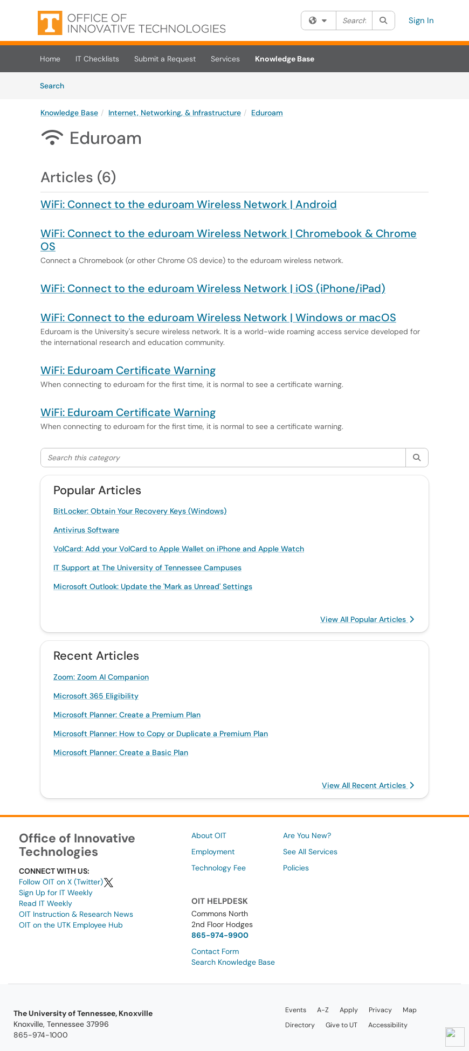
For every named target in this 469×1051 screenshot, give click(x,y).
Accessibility (388, 1025)
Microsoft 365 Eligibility (96, 696)
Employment (213, 851)
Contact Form (215, 951)
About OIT (208, 835)
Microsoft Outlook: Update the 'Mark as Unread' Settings (152, 586)
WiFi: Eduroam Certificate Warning (128, 370)
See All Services (310, 851)
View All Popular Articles (367, 619)
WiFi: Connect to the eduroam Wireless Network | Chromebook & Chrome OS (228, 239)
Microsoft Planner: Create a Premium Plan (127, 715)
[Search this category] (223, 457)
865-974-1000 (40, 1035)
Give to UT (341, 1025)
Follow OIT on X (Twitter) (66, 882)
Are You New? (307, 835)
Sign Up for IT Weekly (56, 892)
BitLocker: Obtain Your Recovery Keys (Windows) (139, 511)
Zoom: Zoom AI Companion (101, 677)
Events (295, 1010)
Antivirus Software (86, 530)
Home (50, 59)
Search (56, 85)
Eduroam (267, 112)
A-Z (323, 1010)
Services (225, 59)
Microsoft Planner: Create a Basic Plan (120, 752)
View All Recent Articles (368, 785)
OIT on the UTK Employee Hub (71, 925)
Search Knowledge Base (233, 962)
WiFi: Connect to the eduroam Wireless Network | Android (188, 204)
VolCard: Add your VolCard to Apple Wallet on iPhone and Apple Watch (178, 549)
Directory (300, 1025)
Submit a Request (165, 59)
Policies (296, 868)
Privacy (380, 1010)
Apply (349, 1010)
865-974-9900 (220, 935)
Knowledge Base (284, 59)
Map (410, 1010)
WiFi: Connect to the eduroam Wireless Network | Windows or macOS (218, 317)
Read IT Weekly (45, 903)
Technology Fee (218, 868)
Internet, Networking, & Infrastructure (174, 112)
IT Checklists (97, 59)
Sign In (421, 20)
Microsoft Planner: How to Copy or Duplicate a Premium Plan (160, 733)
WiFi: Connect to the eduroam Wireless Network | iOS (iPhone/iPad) (212, 288)
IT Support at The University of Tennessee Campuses (147, 567)
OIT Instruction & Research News (76, 914)
